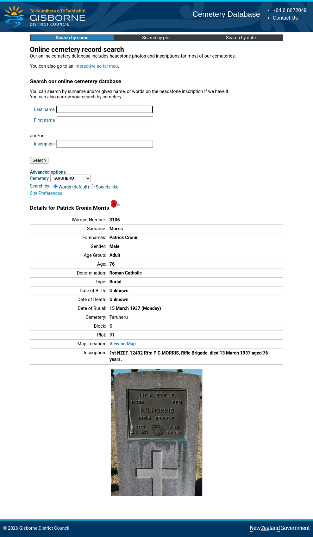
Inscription (44, 143)
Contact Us (285, 18)
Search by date (241, 37)
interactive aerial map (96, 66)
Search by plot (156, 37)
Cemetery (39, 178)
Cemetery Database (226, 14)
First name (44, 120)
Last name (44, 109)
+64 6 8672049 (290, 10)
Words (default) (71, 186)
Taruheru (119, 317)
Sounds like (104, 186)
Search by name (72, 37)
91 (112, 335)
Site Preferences (46, 193)
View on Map (123, 344)
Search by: (40, 185)
